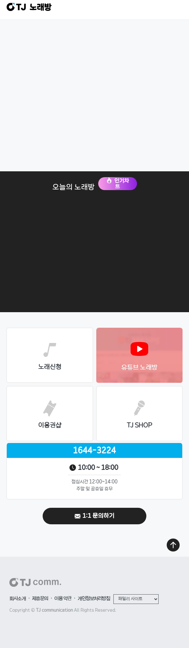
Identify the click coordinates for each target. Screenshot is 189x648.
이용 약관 (62, 598)
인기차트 (117, 183)
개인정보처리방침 (94, 598)
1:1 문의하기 (94, 516)
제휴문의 (40, 598)
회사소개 (17, 598)
